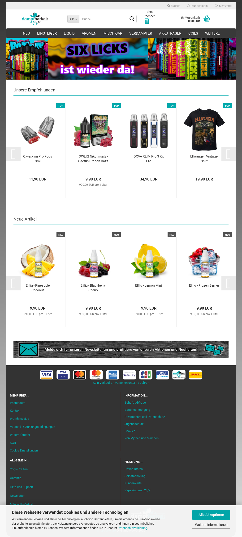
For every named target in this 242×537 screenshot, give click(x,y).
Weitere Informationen (211, 525)
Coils (193, 33)
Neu (26, 33)
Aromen (89, 33)
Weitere (212, 33)
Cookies (130, 431)
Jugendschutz (134, 424)
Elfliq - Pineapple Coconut (38, 288)
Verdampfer (140, 33)
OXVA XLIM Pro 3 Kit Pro (149, 159)
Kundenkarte (133, 483)
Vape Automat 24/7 (137, 490)
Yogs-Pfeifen (19, 469)
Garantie (15, 478)
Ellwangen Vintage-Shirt (204, 159)
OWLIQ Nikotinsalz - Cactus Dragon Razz (93, 159)
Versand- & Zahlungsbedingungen (32, 427)
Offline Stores (134, 469)
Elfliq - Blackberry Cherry (93, 288)
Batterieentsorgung (137, 410)
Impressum (17, 403)
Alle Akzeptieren (211, 515)
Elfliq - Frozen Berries (204, 285)
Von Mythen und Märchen (142, 438)
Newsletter (17, 496)
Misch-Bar (113, 33)
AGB (13, 443)
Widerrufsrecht (20, 435)
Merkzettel (223, 6)
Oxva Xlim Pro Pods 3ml (37, 159)
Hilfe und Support (21, 487)
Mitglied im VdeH (21, 504)
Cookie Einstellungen (24, 450)
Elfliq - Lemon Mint (148, 285)
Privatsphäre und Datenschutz (145, 417)
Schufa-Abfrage (135, 403)
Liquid (69, 33)
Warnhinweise (19, 419)
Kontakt (15, 411)
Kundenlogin (197, 6)
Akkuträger (170, 33)
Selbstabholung (135, 476)
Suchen (173, 6)
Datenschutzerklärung (132, 528)
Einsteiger (47, 33)
